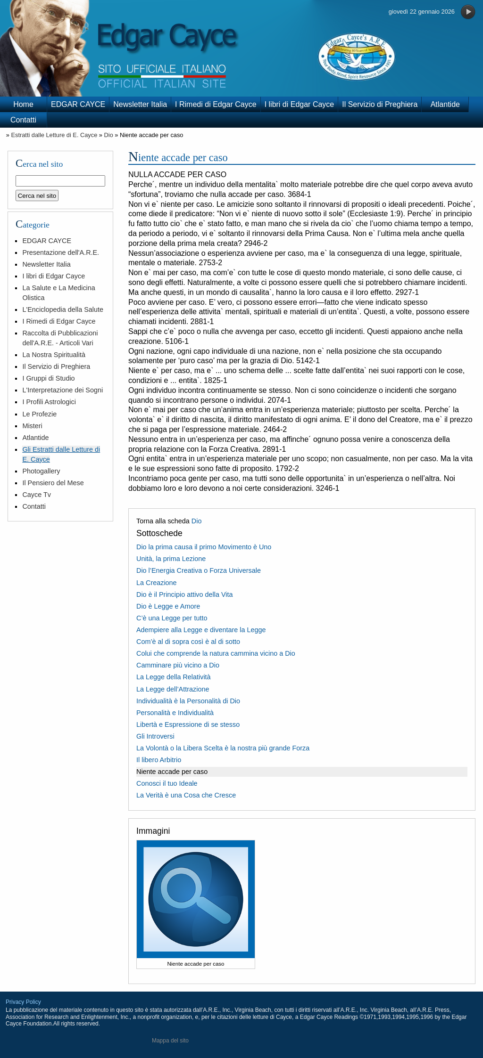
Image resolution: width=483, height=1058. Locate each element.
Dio (108, 134)
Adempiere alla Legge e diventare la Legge (201, 630)
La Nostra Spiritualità (53, 354)
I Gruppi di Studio (48, 378)
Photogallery (41, 471)
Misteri (32, 426)
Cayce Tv (36, 494)
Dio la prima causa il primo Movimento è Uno (203, 547)
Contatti (23, 120)
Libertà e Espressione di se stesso (188, 724)
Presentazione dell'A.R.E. (60, 252)
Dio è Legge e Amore (168, 606)
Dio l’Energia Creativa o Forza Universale (198, 570)
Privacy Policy (23, 1002)
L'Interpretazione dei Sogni (62, 390)
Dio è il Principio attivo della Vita (184, 594)
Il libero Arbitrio (158, 760)
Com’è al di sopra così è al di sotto (188, 641)
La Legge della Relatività (173, 677)
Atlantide (445, 104)
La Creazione (156, 582)
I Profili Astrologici (49, 402)
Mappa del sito (170, 1040)
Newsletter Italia (140, 104)
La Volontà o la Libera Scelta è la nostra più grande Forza (222, 748)
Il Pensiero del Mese (52, 483)
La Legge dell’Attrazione (172, 689)
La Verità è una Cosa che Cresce (186, 795)
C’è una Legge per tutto (171, 618)
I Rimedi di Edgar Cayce (216, 104)
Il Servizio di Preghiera (379, 104)
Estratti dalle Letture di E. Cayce (54, 134)
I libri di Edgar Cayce (299, 104)
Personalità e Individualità (175, 712)
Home (23, 104)
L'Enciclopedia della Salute (62, 309)
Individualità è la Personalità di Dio (188, 701)
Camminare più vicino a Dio (177, 665)
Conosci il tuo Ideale (167, 783)
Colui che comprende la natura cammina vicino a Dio (215, 653)
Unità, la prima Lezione (171, 558)
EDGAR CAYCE (78, 104)
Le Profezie (39, 414)
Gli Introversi (155, 736)
